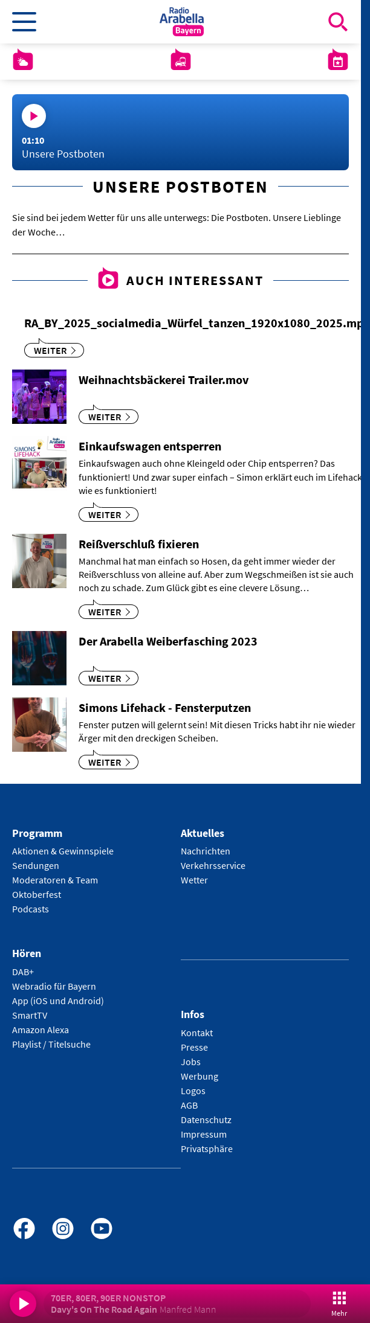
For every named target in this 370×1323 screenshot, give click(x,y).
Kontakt (197, 1033)
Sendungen (35, 865)
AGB (189, 1105)
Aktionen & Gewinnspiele (63, 851)
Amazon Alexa (40, 1029)
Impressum (204, 1134)
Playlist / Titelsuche (51, 1044)
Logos (193, 1090)
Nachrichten (205, 851)
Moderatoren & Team (55, 880)
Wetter (194, 880)
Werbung (199, 1076)
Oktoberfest (36, 894)
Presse (194, 1047)
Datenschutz (206, 1119)
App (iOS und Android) (58, 1001)
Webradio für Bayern (54, 986)
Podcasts (30, 909)
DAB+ (23, 972)
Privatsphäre (207, 1148)
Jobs (191, 1062)
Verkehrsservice (213, 865)
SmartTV (29, 1015)
